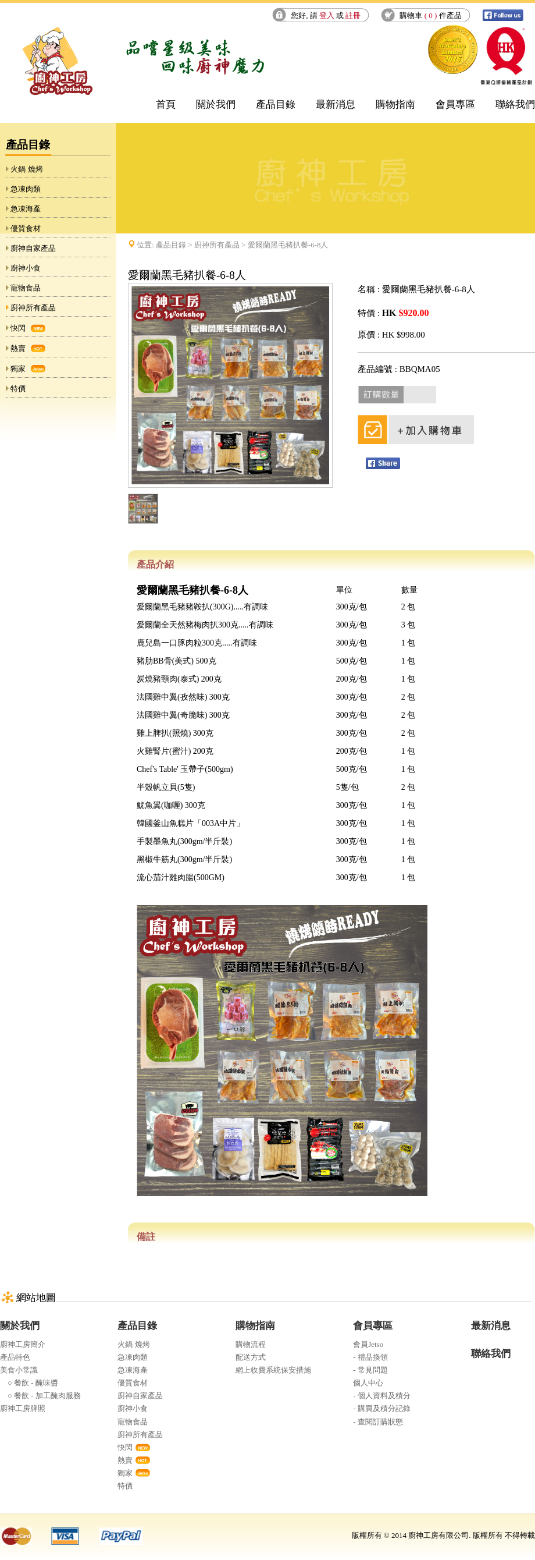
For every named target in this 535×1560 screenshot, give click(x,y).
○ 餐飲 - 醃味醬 (29, 1382)
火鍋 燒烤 (26, 169)
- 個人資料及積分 (382, 1395)
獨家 (18, 368)
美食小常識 (19, 1370)
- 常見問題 (370, 1370)
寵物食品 (25, 287)
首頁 (166, 104)
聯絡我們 (515, 104)
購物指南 (395, 104)
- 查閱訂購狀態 (378, 1421)
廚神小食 (25, 268)
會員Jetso (368, 1344)
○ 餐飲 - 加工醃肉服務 (40, 1395)
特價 (18, 388)
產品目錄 (275, 104)
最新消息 (335, 104)
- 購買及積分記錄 (382, 1408)
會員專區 (455, 104)
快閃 (18, 328)
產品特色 (15, 1357)
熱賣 (18, 348)
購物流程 (251, 1344)
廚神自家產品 (33, 248)
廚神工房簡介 (22, 1344)
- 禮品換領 (370, 1357)
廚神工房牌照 (22, 1408)
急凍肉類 (25, 189)
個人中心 (368, 1382)
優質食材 (25, 228)
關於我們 (216, 104)
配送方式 (251, 1357)
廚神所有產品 (33, 307)
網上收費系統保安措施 (273, 1370)
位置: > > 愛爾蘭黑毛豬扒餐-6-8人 (232, 244)
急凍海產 (25, 208)
